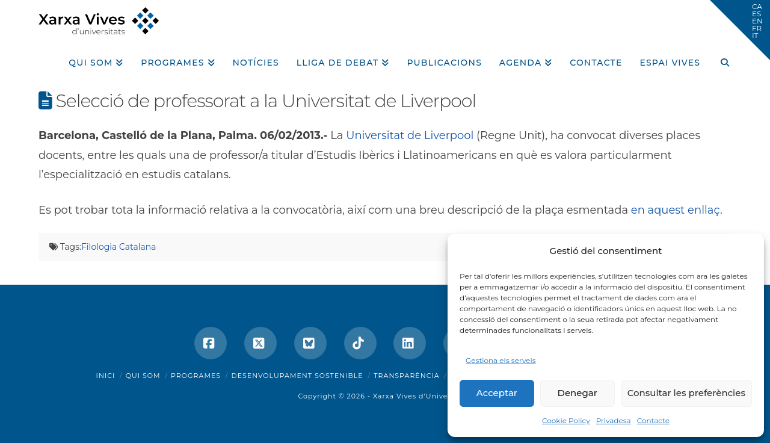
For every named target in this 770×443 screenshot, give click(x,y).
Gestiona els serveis (501, 360)
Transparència (406, 375)
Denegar (577, 392)
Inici (106, 375)
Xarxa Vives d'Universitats (422, 396)
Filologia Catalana (118, 246)
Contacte (653, 420)
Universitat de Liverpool (409, 135)
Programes (196, 375)
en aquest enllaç (675, 210)
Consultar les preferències (686, 392)
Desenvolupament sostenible (297, 375)
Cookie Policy (566, 420)
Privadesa (613, 420)
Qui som (143, 375)
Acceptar (496, 392)
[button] (740, 30)
